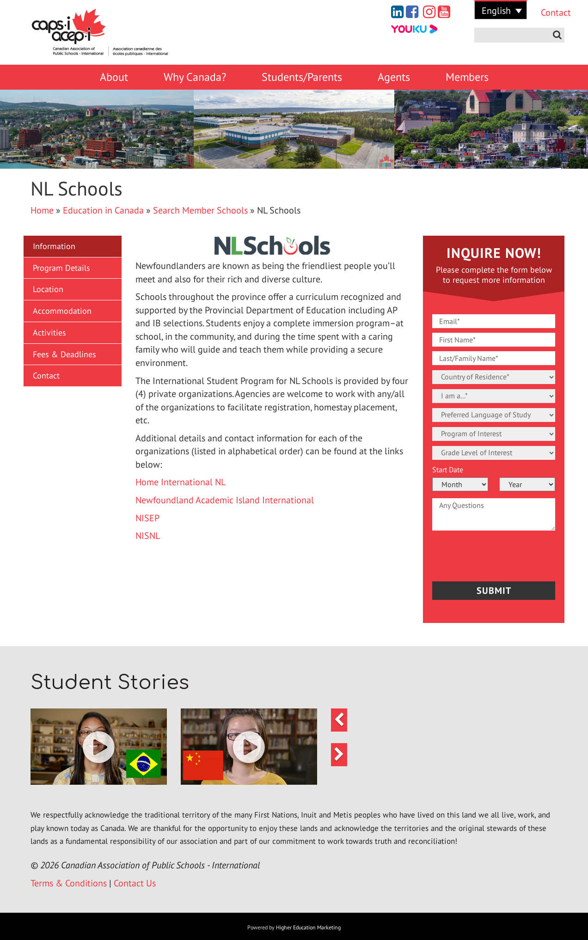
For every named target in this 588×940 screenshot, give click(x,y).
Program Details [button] (61, 267)
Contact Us (135, 884)
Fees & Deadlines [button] (64, 354)
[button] (99, 748)
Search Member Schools (200, 210)
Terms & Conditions (69, 884)
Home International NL (180, 482)
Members (467, 77)
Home (42, 210)
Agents (394, 77)
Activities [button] (49, 332)
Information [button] (54, 246)
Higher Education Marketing (308, 928)
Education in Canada (103, 210)
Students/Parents (302, 77)
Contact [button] (46, 375)
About (114, 77)
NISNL (147, 536)
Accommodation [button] (62, 310)
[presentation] (486, 554)
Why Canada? (195, 77)
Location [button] (48, 289)
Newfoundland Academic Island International (224, 500)
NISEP (147, 518)
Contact (549, 12)
